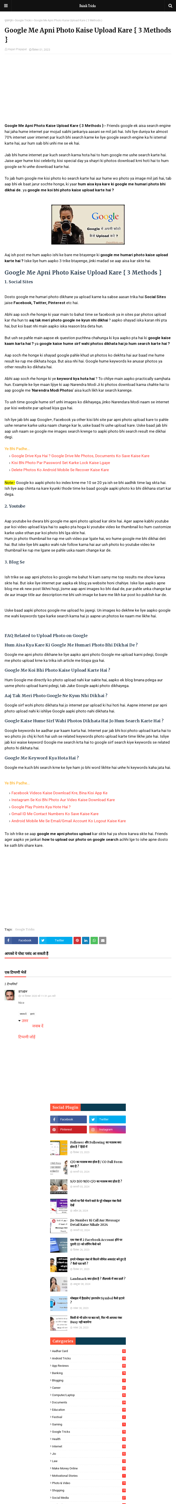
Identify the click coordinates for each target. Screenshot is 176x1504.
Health (89, 1439)
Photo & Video (89, 1483)
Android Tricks (89, 1358)
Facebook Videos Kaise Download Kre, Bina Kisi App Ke (59, 793)
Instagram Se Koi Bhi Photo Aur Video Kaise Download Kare (63, 799)
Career (89, 1387)
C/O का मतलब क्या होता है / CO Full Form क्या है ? (96, 1164)
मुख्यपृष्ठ (9, 20)
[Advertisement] (88, 91)
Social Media (89, 1497)
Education (89, 1409)
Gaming (89, 1424)
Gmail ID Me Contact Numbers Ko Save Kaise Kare (55, 813)
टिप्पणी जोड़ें (26, 1037)
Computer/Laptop (89, 1395)
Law (89, 1461)
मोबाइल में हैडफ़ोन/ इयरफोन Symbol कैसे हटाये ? (97, 1300)
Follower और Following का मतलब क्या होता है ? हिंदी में (95, 1145)
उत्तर (25, 1020)
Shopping (89, 1490)
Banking (89, 1373)
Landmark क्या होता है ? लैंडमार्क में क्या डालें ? (98, 1279)
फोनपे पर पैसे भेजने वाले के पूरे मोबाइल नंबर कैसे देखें (95, 1203)
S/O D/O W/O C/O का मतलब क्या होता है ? (96, 1181)
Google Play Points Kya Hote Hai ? (41, 807)
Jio (89, 1453)
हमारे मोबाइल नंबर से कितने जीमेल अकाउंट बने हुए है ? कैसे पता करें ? (98, 1261)
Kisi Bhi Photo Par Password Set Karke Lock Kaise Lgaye (60, 462)
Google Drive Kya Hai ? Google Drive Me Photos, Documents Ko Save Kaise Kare (80, 456)
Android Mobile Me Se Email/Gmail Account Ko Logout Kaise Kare (68, 821)
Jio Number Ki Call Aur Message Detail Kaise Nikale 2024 (95, 1222)
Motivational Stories (89, 1475)
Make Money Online (89, 1468)
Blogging (89, 1380)
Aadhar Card (89, 1351)
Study (23, 991)
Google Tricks (23, 20)
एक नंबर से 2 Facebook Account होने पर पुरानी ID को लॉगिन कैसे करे (96, 1242)
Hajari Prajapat (17, 49)
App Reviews (89, 1365)
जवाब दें (23, 1014)
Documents (89, 1402)
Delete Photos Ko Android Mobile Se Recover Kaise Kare (60, 469)
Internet (89, 1446)
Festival (89, 1417)
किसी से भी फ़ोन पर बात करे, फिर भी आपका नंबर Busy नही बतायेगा (96, 1320)
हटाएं (32, 1014)
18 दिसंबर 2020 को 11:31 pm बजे (38, 996)
